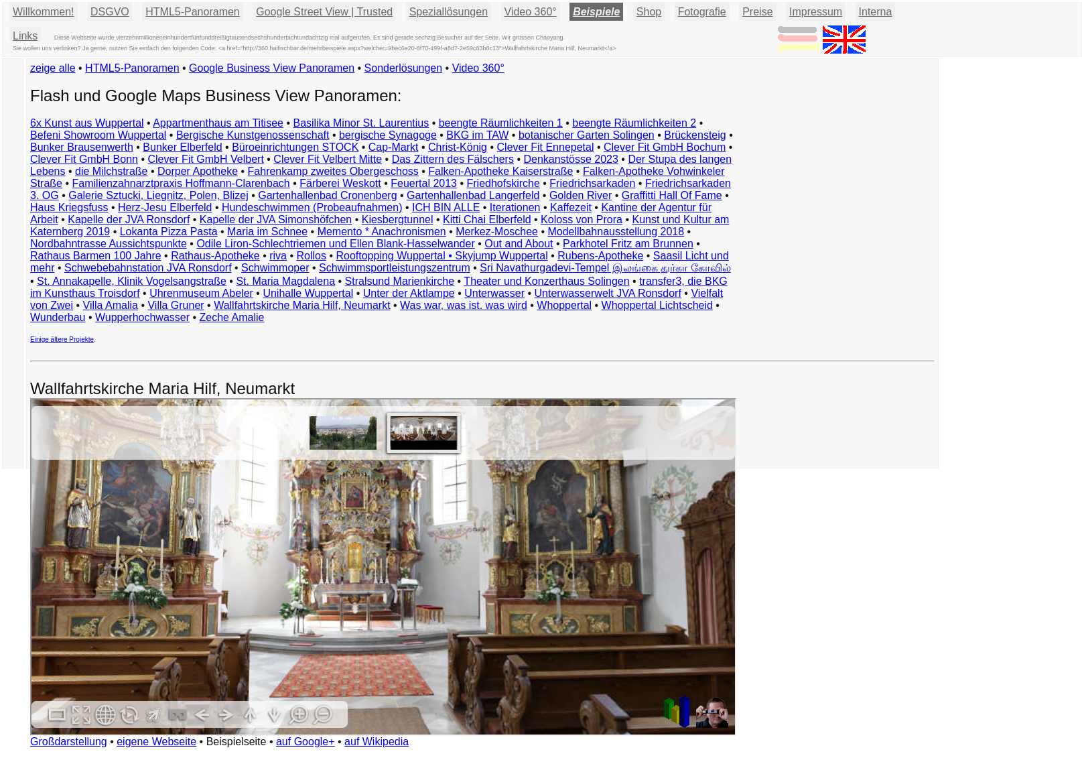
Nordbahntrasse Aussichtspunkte (108, 243)
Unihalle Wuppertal (308, 293)
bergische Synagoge (388, 135)
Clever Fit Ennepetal (545, 147)
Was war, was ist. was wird (463, 305)
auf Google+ (305, 741)
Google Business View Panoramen (271, 68)
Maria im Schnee (267, 231)
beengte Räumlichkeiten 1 (501, 123)
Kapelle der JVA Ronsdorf (129, 219)
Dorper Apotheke (197, 171)
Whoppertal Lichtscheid (657, 305)
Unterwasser (494, 293)
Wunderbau (57, 317)
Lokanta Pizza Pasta (169, 231)
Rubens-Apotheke (600, 255)
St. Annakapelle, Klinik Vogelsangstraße (131, 281)
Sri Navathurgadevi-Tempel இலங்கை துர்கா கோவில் (605, 267)
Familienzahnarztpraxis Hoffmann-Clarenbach (181, 183)
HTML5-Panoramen (192, 11)
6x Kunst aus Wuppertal (87, 123)
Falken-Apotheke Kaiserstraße (500, 171)
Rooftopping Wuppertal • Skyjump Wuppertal (441, 255)
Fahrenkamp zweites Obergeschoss (333, 171)
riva (278, 255)
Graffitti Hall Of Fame (672, 195)
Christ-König (457, 147)
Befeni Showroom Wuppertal (98, 135)
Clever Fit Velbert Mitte (327, 159)
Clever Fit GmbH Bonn (84, 159)
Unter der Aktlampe (409, 293)
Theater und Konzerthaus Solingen (546, 281)
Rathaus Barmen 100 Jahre (95, 255)
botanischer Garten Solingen (587, 135)
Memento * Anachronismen (382, 231)
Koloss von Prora (581, 219)
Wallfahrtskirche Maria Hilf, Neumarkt (302, 305)
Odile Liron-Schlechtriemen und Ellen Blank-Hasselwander (335, 243)
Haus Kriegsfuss (69, 207)
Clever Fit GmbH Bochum (665, 147)
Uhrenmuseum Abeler (201, 293)
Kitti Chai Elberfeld (487, 219)
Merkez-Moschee (497, 231)
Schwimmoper (275, 267)
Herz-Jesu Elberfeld (165, 207)
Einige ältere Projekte (62, 339)
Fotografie (702, 11)
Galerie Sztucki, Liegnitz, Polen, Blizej (158, 195)
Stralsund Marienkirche (400, 281)
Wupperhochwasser (142, 317)
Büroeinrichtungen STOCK (295, 147)
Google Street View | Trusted (324, 11)
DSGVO (109, 11)
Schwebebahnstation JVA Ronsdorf (148, 267)
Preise (757, 11)
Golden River (580, 195)
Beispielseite (236, 741)
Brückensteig (695, 135)
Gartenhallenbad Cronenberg (327, 195)
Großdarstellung (68, 741)
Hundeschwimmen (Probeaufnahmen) (312, 207)
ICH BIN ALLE (446, 207)
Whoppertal (564, 305)
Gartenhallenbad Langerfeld (473, 195)
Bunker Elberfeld (182, 147)
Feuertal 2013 (424, 183)
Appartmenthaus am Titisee (218, 123)
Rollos (311, 255)
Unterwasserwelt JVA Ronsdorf (608, 293)
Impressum (815, 11)
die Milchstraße (111, 171)
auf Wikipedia (376, 741)
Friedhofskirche (502, 183)
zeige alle (53, 68)
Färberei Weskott (340, 183)
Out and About (518, 243)
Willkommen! (43, 11)
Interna (875, 11)
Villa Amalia (110, 305)
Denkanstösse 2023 (570, 159)
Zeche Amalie (232, 317)
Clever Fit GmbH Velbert (205, 159)
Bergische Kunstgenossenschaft (253, 135)
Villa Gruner (175, 305)
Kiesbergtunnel (397, 219)
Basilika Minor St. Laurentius (361, 123)
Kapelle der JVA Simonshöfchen (276, 219)
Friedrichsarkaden (592, 183)
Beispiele (596, 11)
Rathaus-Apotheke (215, 255)
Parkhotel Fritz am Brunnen (628, 243)
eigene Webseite (156, 741)
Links (25, 36)
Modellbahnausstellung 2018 (615, 231)
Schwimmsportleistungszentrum (394, 267)
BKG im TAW (477, 135)
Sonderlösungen (403, 68)
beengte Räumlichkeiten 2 (634, 123)
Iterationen (515, 207)
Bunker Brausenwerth (81, 147)
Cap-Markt (393, 147)
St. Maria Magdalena (285, 281)
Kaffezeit (571, 207)
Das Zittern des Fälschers (453, 159)
